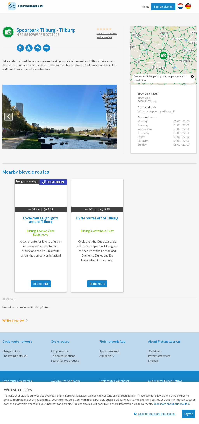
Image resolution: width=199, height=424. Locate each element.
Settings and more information (154, 413)
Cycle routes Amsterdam (17, 380)
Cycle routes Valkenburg (114, 380)
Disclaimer (154, 351)
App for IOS (107, 355)
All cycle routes (60, 351)
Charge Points (11, 351)
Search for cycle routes (65, 360)
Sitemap (153, 360)
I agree (188, 414)
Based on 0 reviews (107, 33)
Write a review (15, 320)
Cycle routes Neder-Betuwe (165, 380)
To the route (41, 283)
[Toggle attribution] (192, 76)
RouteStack (142, 76)
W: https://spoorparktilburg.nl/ (156, 111)
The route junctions (63, 355)
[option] (59, 117)
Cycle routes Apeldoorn (65, 380)
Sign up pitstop (163, 6)
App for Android (109, 351)
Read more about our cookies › (171, 403)
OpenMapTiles (159, 76)
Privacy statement (159, 355)
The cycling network (14, 355)
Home (145, 6)
